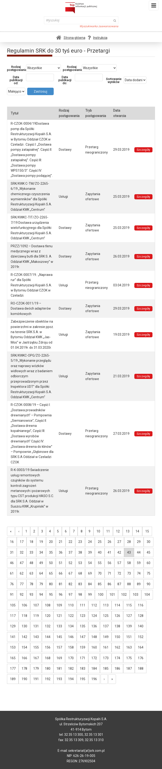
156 (47, 647)
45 (148, 552)
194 (71, 679)
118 (24, 616)
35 (51, 552)
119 (36, 616)
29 (139, 542)
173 (106, 658)
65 (51, 573)
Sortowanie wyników (113, 80)
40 (100, 552)
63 (31, 573)
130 (24, 626)
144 (47, 637)
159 (82, 647)
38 (80, 552)
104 (147, 594)
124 (94, 616)
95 (51, 594)
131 (36, 626)
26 (109, 542)
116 (140, 605)
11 (108, 531)
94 (41, 594)
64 (41, 573)
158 (71, 647)
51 (61, 563)
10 (98, 531)
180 (47, 668)
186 (117, 668)
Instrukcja (97, 38)
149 (106, 637)
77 (21, 584)
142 (24, 637)
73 (129, 573)
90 (148, 584)
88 (129, 584)
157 (59, 647)
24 (90, 542)
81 (61, 584)
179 (36, 668)
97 (70, 594)
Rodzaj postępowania (16, 68)
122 (71, 616)
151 (129, 637)
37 (70, 552)
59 (139, 563)
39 (90, 552)
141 (13, 637)
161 (106, 647)
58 (129, 563)
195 (82, 679)
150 (117, 637)
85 (100, 584)
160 (94, 647)
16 (12, 542)
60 (148, 563)
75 (148, 573)
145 (59, 637)
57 (119, 563)
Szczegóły (143, 149)
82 (70, 584)
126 (117, 616)
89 (139, 584)
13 (127, 531)
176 (140, 658)
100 (100, 594)
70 (100, 573)
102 (124, 594)
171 (82, 658)
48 (31, 563)
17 (21, 542)
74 (139, 573)
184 (94, 668)
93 (31, 594)
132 (47, 626)
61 (12, 573)
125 (106, 616)
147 (82, 637)
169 (59, 658)
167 (36, 658)
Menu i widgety (154, 6)
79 (41, 584)
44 (139, 552)
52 (70, 563)
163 (129, 647)
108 (47, 605)
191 (36, 679)
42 (119, 552)
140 (140, 626)
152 (140, 637)
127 (129, 616)
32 (21, 552)
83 (80, 584)
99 (90, 594)
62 (21, 573)
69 (90, 573)
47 (21, 563)
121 (59, 616)
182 (71, 668)
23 (80, 542)
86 (109, 584)
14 (137, 531)
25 (100, 542)
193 (59, 679)
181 (59, 668)
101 (112, 594)
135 (82, 626)
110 (71, 605)
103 (135, 594)
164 (140, 647)
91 (12, 594)
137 (106, 626)
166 (24, 658)
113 (106, 605)
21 (61, 542)
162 (117, 647)
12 (118, 531)
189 (13, 679)
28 (129, 542)
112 (94, 605)
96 (61, 594)
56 (109, 563)
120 (47, 616)
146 (71, 637)
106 (24, 605)
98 (80, 594)
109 (59, 605)
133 (59, 626)
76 (12, 584)
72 (119, 573)
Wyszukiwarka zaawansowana (98, 26)
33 (31, 552)
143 (36, 637)
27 (119, 542)
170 (71, 658)
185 (106, 668)
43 (129, 552)
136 (94, 626)
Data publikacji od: (16, 80)
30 (148, 542)
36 (61, 552)
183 (82, 668)
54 (90, 563)
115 (129, 605)
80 (51, 584)
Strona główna (70, 38)
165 (13, 658)
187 (129, 668)
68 (80, 573)
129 (13, 626)
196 (94, 679)
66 (61, 573)
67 (70, 573)
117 (13, 616)
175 (129, 658)
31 (12, 552)
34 (41, 552)
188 (140, 668)
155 (36, 647)
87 (119, 584)
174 (117, 658)
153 (13, 647)
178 (24, 668)
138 (117, 626)
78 (31, 584)
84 (90, 584)
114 (117, 605)
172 (94, 658)
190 (24, 679)
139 (129, 626)
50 (51, 563)
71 (109, 573)
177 (13, 668)
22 (70, 542)
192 (47, 679)
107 (36, 605)
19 (41, 542)
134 (71, 626)
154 (24, 647)
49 (41, 563)
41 (109, 552)
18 (31, 542)
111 (82, 605)
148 (94, 637)
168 (47, 658)
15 (147, 531)
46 (12, 563)
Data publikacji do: (64, 80)
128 (140, 616)
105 (13, 605)
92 (21, 594)
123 (82, 616)
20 (51, 542)
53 (80, 563)
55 (100, 563)
